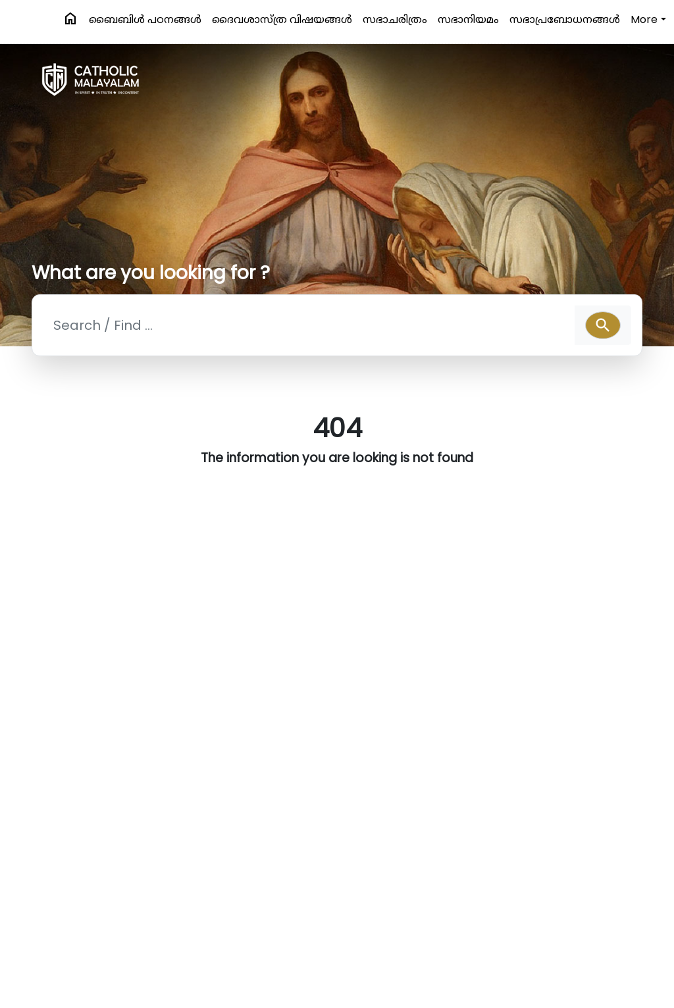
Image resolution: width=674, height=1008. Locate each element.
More (644, 19)
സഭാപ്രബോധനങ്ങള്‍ (564, 19)
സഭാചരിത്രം (395, 19)
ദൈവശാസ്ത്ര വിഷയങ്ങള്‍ (282, 19)
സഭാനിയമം (468, 19)
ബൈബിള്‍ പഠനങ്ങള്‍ (145, 19)
